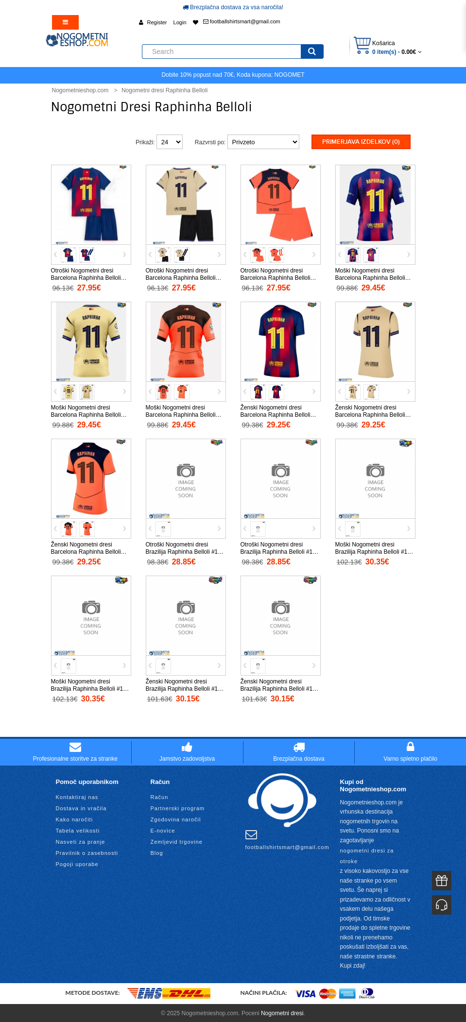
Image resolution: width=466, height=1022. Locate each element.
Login (180, 22)
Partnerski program (178, 807)
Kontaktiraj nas (77, 796)
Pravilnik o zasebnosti (87, 851)
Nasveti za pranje (80, 840)
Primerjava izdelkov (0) (361, 142)
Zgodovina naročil (176, 818)
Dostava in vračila (81, 807)
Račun (160, 796)
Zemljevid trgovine (177, 840)
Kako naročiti (74, 818)
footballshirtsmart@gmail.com (241, 21)
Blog (157, 851)
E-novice (163, 829)
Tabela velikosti (78, 829)
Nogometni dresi (282, 1012)
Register (157, 22)
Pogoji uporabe (77, 863)
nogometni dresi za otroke (367, 855)
